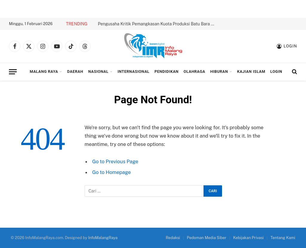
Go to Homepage (111, 172)
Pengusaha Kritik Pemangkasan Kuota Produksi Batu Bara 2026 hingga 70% (157, 23)
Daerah (75, 71)
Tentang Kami (282, 237)
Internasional (133, 71)
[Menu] (13, 71)
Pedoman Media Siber (206, 237)
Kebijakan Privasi (248, 237)
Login (276, 71)
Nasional (98, 71)
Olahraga (194, 71)
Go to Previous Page (115, 161)
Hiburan (219, 71)
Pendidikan (166, 71)
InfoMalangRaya (102, 237)
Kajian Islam (251, 71)
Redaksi (173, 237)
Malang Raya (44, 71)
